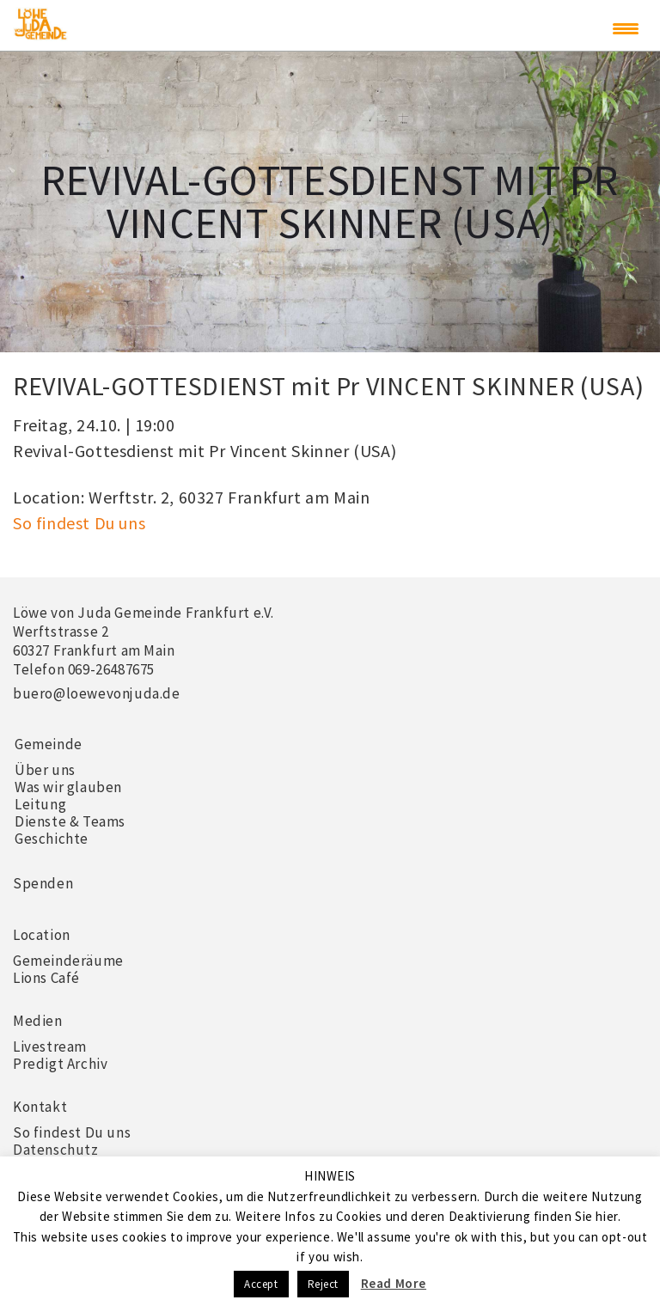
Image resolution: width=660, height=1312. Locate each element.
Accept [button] (261, 1284)
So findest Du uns (79, 523)
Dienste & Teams (70, 821)
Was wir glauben (68, 787)
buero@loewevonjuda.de (96, 693)
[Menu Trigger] (625, 28)
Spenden (43, 883)
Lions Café (46, 977)
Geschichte (52, 838)
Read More (393, 1283)
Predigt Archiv (60, 1063)
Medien (38, 1020)
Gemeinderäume (68, 960)
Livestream (50, 1046)
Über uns (45, 769)
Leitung (40, 804)
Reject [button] (323, 1284)
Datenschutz (56, 1149)
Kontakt (40, 1106)
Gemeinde (48, 744)
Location (41, 934)
